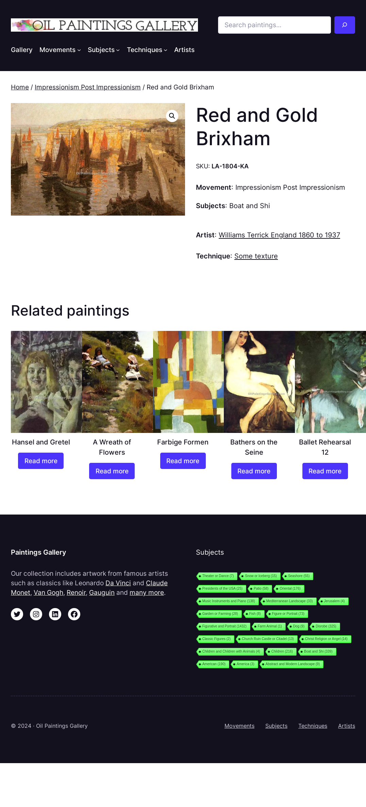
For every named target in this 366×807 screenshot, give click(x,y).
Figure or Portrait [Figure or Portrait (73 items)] (288, 614)
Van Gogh (48, 592)
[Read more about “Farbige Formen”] (183, 461)
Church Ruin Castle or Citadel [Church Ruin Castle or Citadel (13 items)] (268, 639)
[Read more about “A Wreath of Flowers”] (112, 471)
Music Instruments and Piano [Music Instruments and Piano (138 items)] (228, 601)
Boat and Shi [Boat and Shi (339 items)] (318, 651)
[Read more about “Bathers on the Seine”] (254, 471)
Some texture (256, 256)
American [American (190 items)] (214, 664)
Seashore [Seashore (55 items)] (299, 576)
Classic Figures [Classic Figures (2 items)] (216, 639)
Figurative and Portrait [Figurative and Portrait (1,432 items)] (224, 626)
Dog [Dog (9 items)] (298, 626)
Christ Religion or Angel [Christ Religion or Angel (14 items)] (326, 639)
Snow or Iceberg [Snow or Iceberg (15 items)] (261, 576)
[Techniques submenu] (165, 49)
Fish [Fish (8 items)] (255, 614)
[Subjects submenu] (118, 49)
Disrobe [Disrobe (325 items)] (326, 626)
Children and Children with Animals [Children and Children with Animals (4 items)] (231, 651)
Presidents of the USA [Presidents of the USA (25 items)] (222, 588)
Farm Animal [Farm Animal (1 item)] (270, 626)
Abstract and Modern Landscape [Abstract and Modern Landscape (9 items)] (293, 664)
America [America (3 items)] (245, 664)
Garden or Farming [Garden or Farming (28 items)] (220, 614)
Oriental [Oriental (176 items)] (290, 588)
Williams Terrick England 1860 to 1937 (279, 235)
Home (20, 87)
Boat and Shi (249, 205)
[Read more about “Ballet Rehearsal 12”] (325, 471)
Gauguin (102, 592)
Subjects (276, 726)
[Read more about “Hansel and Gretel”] (41, 461)
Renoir (76, 592)
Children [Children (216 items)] (282, 651)
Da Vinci (118, 583)
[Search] (344, 25)
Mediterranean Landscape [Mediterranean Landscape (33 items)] (289, 601)
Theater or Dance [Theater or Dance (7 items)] (218, 576)
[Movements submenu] (79, 49)
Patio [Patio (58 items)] (261, 588)
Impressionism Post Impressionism (88, 87)
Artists (346, 726)
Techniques (312, 726)
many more (147, 592)
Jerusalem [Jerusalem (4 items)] (334, 601)
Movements (239, 726)
